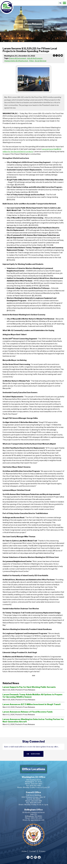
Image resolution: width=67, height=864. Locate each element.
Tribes (31, 61)
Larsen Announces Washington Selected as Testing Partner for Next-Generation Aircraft (33, 720)
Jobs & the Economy (34, 58)
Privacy (42, 851)
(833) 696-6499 (35, 803)
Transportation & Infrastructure (16, 61)
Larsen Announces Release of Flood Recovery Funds (28, 712)
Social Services (40, 61)
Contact (32, 851)
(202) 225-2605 (36, 784)
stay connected (33, 741)
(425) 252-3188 (36, 801)
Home (24, 851)
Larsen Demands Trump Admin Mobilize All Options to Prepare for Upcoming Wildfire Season (32, 695)
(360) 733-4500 (36, 818)
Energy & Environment (17, 58)
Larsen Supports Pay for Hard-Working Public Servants (29, 687)
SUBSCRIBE (33, 754)
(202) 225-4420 (35, 785)
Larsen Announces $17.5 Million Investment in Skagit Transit (32, 704)
